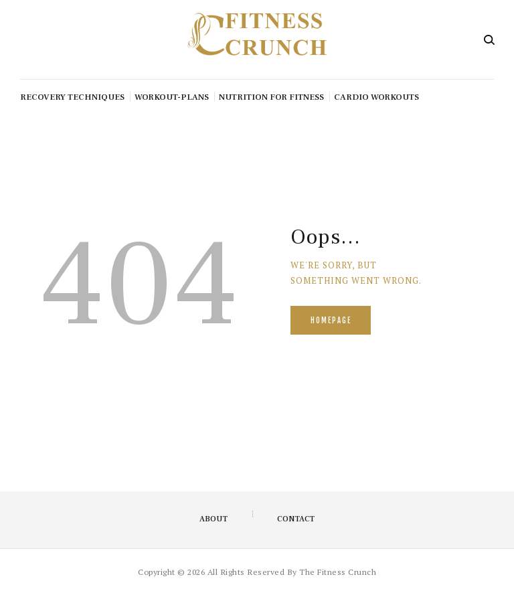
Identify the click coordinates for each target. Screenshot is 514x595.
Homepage (331, 320)
